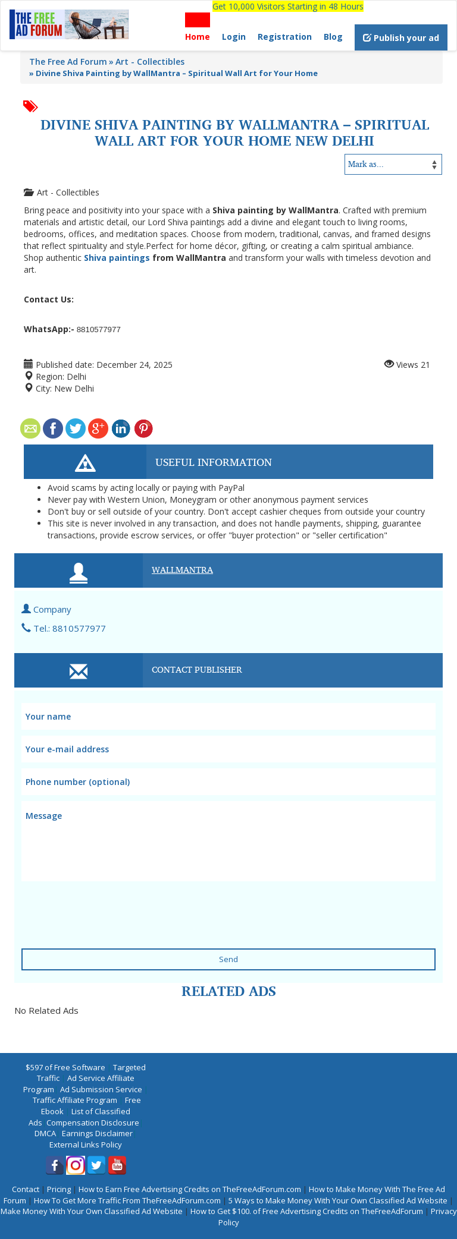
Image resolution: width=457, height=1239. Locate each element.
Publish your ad (401, 37)
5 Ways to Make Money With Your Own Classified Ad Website (337, 1200)
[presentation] (93, 902)
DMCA (45, 1133)
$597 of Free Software (65, 1067)
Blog (333, 36)
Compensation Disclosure (92, 1122)
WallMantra (182, 569)
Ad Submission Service (101, 1089)
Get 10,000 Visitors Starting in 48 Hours (288, 6)
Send (228, 959)
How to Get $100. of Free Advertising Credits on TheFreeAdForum (306, 1211)
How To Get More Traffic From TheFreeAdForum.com (127, 1200)
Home (197, 36)
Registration (285, 36)
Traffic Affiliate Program (75, 1100)
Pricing (59, 1189)
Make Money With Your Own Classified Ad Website (92, 1211)
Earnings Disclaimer (97, 1133)
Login (234, 36)
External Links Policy (85, 1144)
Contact (25, 1189)
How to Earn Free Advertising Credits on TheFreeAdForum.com (190, 1189)
